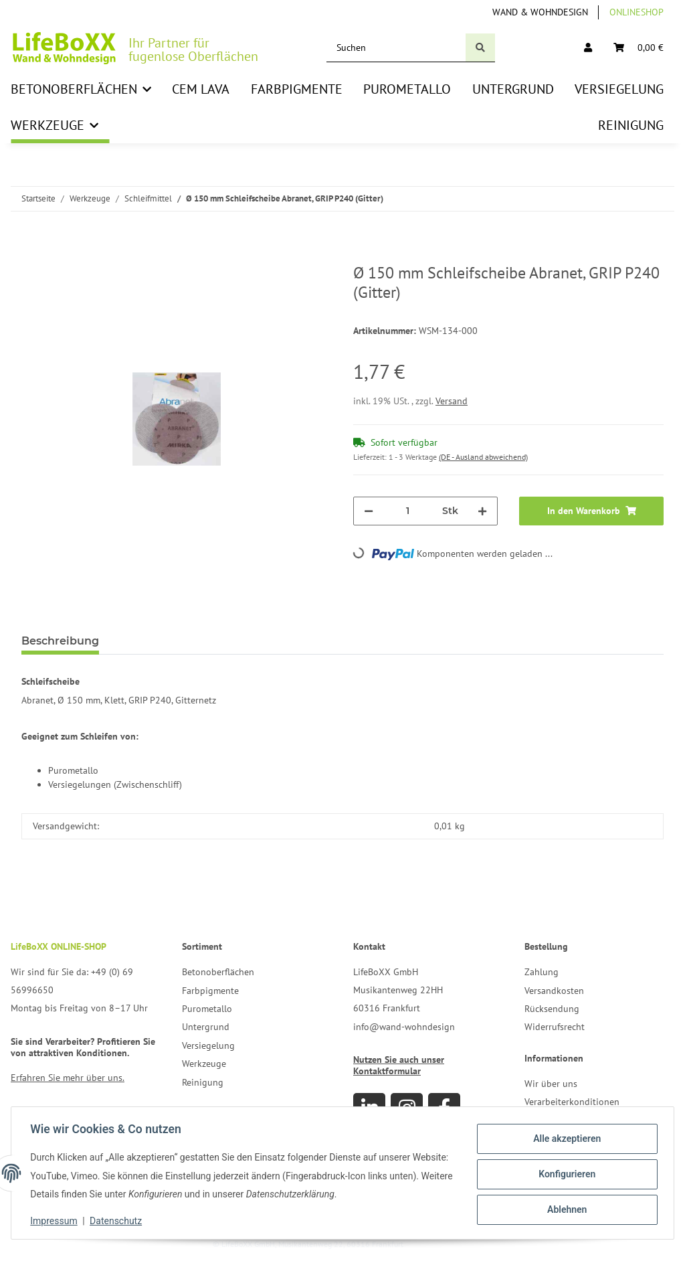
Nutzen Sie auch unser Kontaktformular (398, 1065)
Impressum (56, 1220)
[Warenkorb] (638, 48)
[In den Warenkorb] (32, 256)
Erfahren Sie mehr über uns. (67, 1078)
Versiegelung (208, 1045)
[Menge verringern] (368, 511)
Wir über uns (550, 1084)
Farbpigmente (210, 991)
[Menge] (408, 511)
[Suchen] (396, 47)
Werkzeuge (204, 1064)
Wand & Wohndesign (540, 12)
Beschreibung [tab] (60, 641)
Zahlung (541, 972)
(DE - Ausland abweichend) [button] (483, 457)
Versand (451, 401)
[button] (588, 48)
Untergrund (205, 1027)
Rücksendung (551, 1009)
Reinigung (202, 1082)
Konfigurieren (564, 1174)
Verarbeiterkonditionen (571, 1102)
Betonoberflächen (218, 972)
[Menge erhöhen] (482, 511)
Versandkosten (554, 991)
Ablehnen (564, 1208)
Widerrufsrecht (554, 1027)
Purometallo (207, 1009)
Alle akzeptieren (564, 1139)
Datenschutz (118, 1220)
